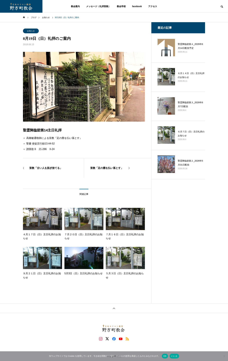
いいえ (174, 356)
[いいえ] (224, 356)
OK (164, 356)
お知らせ (31, 31)
